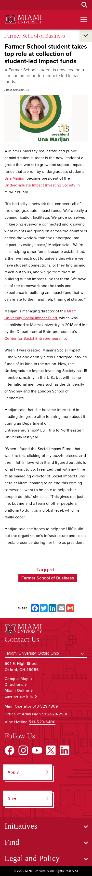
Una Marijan (15, 178)
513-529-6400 (42, 722)
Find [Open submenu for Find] (12, 842)
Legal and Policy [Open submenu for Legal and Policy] (32, 858)
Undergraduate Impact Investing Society (40, 185)
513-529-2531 (54, 714)
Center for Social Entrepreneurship (35, 338)
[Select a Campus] (46, 653)
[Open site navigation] (83, 19)
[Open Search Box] (84, 5)
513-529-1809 (45, 706)
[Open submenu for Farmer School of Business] (85, 36)
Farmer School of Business (34, 36)
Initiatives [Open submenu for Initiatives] (21, 826)
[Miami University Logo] (23, 19)
